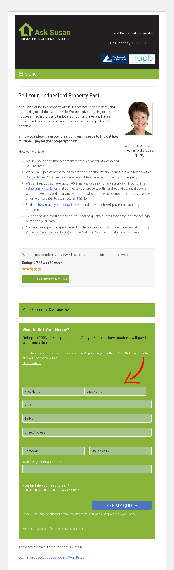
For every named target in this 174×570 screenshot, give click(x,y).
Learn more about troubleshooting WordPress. (52, 557)
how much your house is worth (60, 205)
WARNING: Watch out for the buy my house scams (53, 528)
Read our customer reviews (45, 279)
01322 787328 (143, 43)
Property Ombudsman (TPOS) (47, 232)
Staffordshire (98, 107)
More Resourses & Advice (45, 309)
